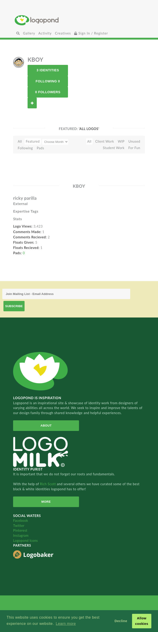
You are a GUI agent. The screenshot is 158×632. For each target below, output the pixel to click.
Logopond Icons (25, 541)
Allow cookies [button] (141, 621)
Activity (45, 33)
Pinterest (20, 530)
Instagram (20, 535)
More (46, 501)
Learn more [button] (66, 624)
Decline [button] (121, 621)
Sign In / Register (91, 33)
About (46, 425)
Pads (40, 148)
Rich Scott (48, 484)
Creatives (63, 33)
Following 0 (48, 81)
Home (79, 20)
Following (25, 148)
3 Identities (48, 70)
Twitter (18, 526)
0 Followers (47, 92)
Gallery (29, 33)
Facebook (20, 520)
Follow (32, 103)
